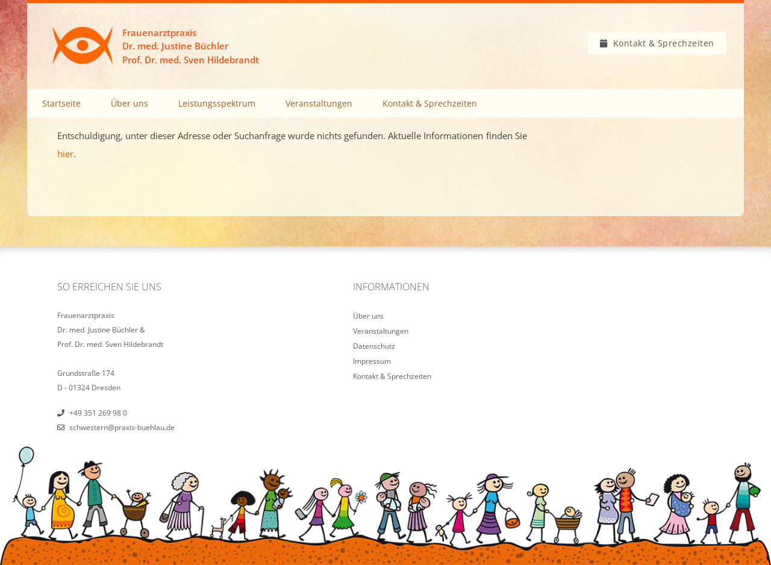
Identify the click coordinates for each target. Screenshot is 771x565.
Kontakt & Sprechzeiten (663, 43)
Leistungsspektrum (216, 103)
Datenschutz (374, 346)
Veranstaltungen (319, 103)
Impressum (372, 361)
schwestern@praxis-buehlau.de (122, 427)
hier (65, 154)
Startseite (61, 103)
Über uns (129, 103)
